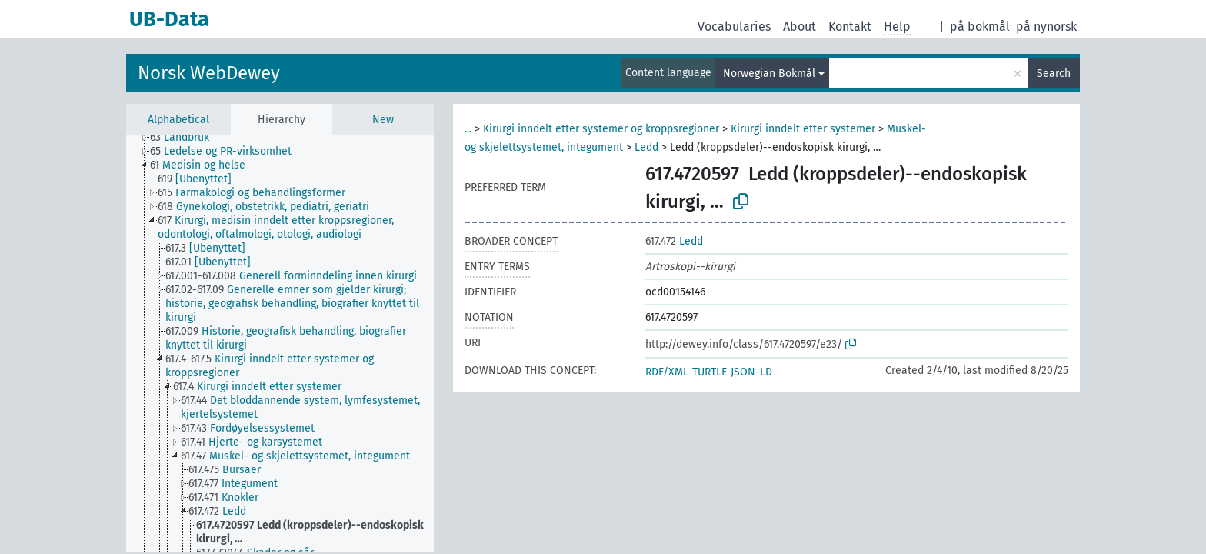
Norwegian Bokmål (769, 73)
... (468, 128)
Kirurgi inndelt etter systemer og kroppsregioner (601, 128)
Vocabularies (734, 26)
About (799, 26)
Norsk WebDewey (209, 73)
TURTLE (709, 372)
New (383, 119)
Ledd (646, 147)
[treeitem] (186, 138)
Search (1054, 73)
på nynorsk (1046, 26)
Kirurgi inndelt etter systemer (803, 128)
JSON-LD (751, 372)
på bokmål (980, 26)
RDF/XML (666, 372)
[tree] (280, 343)
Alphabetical (178, 119)
